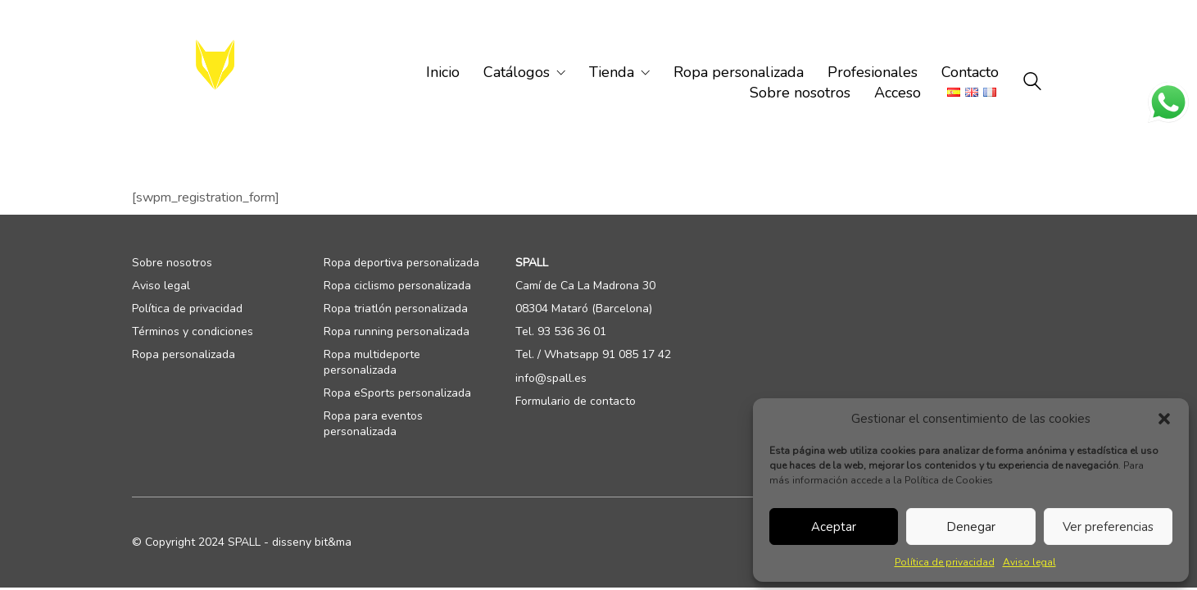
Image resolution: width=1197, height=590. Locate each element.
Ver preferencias (1108, 527)
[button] (1164, 419)
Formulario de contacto (575, 401)
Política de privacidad (945, 562)
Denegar (970, 527)
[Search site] (1032, 83)
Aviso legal (1029, 562)
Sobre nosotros (172, 263)
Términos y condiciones (192, 331)
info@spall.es (551, 378)
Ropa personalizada (183, 354)
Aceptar (833, 527)
